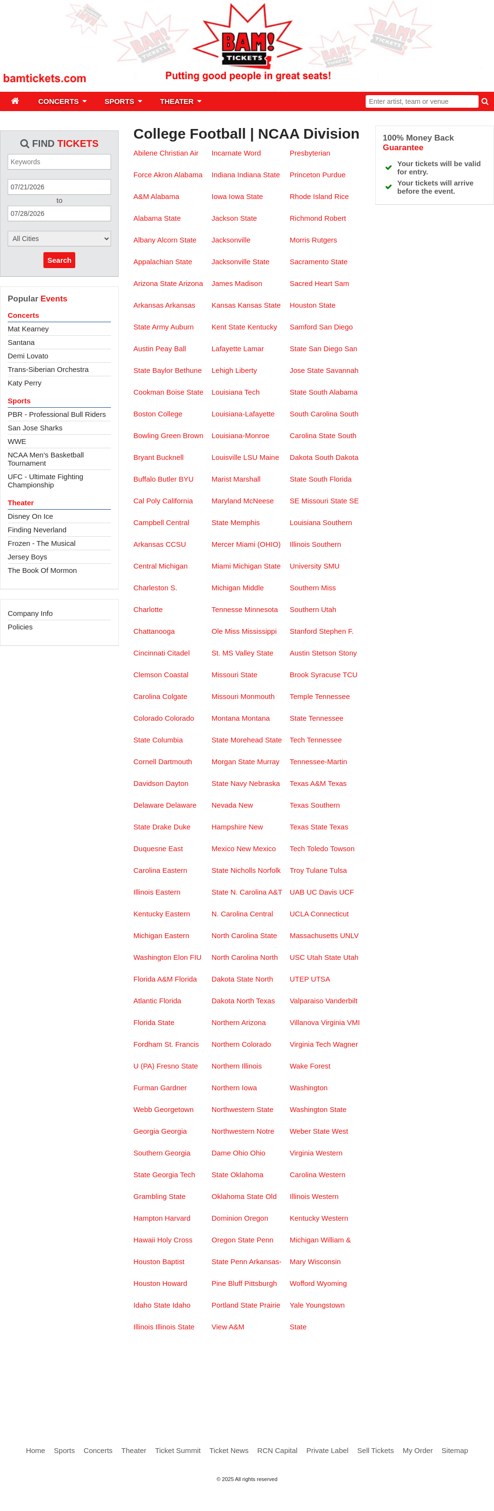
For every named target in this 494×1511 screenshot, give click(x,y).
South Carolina (313, 414)
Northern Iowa (234, 1087)
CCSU (175, 544)
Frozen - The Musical (42, 543)
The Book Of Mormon (42, 570)
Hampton (148, 1218)
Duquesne (149, 848)
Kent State (228, 327)
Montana (225, 718)
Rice (341, 196)
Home (35, 1450)
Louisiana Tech (235, 392)
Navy (239, 783)
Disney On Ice (30, 516)
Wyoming (332, 1283)
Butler (167, 479)
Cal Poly (146, 501)
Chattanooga (154, 631)
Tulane (317, 870)
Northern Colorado (241, 1044)
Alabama (165, 196)
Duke (182, 827)
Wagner (345, 1044)
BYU (185, 479)
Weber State (309, 1131)
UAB (296, 892)
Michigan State (257, 566)
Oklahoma (247, 1174)
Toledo (317, 848)
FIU (196, 957)
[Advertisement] (247, 1378)
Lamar (253, 348)
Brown (193, 435)
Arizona (190, 283)
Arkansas (148, 305)
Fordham (147, 1044)
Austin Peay (152, 348)
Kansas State (259, 305)
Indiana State (258, 175)
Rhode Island (310, 196)
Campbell (148, 522)
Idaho (181, 1305)
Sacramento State (318, 261)
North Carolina (234, 957)
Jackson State (234, 218)
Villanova (304, 1022)
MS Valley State (248, 653)
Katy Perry (24, 383)
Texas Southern (314, 805)
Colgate (175, 696)
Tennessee (324, 740)
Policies (20, 627)
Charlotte (148, 609)
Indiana (223, 175)
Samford (303, 327)
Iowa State (246, 196)
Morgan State (233, 761)
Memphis (245, 522)
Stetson (324, 653)
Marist (221, 479)
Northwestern (232, 1131)
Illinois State (174, 1327)
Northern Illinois (236, 1066)
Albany (144, 240)
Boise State (185, 392)
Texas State (308, 827)
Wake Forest (309, 1066)
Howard (175, 1283)
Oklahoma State (237, 1196)
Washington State (317, 1109)
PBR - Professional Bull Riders (57, 414)
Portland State (234, 1305)
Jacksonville (230, 240)
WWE (17, 441)
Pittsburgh (261, 1283)
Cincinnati (149, 653)
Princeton (304, 175)
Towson (342, 848)
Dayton (177, 783)
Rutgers (324, 240)
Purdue (333, 175)
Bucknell (170, 457)
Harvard (178, 1218)
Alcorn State (177, 240)
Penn (239, 1261)
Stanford (303, 631)
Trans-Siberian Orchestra (48, 369)
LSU (250, 457)
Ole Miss (225, 631)
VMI (353, 1022)
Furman (145, 1087)
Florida (170, 1001)
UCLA (298, 914)
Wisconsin (324, 1261)
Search (59, 260)
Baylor (162, 370)
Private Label (327, 1450)
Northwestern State (242, 1109)
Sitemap (454, 1450)
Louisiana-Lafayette (242, 414)
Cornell (144, 761)
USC (297, 957)
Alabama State (156, 218)
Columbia (167, 740)
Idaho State (151, 1305)
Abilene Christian (160, 153)
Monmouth (257, 696)
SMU (332, 566)
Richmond (305, 218)
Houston (146, 1283)
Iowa (219, 196)
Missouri (224, 696)
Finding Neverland (37, 530)
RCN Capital (277, 1450)
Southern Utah (312, 609)
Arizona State (155, 283)
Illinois (143, 1327)
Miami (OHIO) (258, 544)
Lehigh (222, 370)
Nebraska (264, 783)
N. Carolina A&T (256, 892)
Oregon (256, 1218)
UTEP (300, 979)
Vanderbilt (341, 1001)
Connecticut (330, 914)
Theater (21, 503)
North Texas (255, 1001)
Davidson (148, 783)
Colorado (148, 718)
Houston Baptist (158, 1261)
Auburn (181, 327)
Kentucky (262, 327)
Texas (337, 783)
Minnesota (261, 609)
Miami (221, 566)
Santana (21, 342)
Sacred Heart (310, 283)
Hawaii (144, 1240)
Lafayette (226, 348)
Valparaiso (306, 1001)
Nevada (223, 805)
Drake (162, 827)
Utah (350, 957)
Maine (269, 457)
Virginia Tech (309, 1044)
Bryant (143, 457)
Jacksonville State (240, 261)
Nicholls (243, 870)
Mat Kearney (28, 329)
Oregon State (232, 1240)
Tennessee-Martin (318, 761)
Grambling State (159, 1196)
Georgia (146, 1131)
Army (160, 327)
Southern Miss (312, 588)
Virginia (333, 1022)
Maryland (226, 501)
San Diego (326, 348)
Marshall (247, 479)
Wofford (302, 1283)
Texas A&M (307, 783)
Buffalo (144, 479)
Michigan (225, 588)
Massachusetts (313, 935)
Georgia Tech (173, 1174)
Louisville (226, 457)
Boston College (157, 414)
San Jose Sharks (35, 428)
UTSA (320, 979)
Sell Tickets (375, 1450)
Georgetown (174, 1109)
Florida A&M (153, 979)
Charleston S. (155, 588)
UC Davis (321, 892)
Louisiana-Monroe (240, 435)
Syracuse (326, 674)
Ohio (240, 1153)
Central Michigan (160, 566)
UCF (346, 892)
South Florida (330, 479)
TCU (350, 674)
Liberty (246, 370)
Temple (301, 696)
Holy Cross (174, 1240)
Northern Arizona (238, 1022)
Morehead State (256, 740)
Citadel (178, 653)
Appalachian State (162, 261)
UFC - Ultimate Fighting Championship (45, 480)
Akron (162, 175)
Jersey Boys (27, 557)
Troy (296, 870)
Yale (296, 1305)
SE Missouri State (318, 501)
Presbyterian (309, 153)
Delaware (148, 805)
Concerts (23, 315)
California (178, 501)
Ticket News (228, 1450)
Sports (19, 401)
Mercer (222, 544)
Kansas (223, 305)
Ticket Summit (177, 1450)
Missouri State (234, 674)
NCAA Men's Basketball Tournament (46, 459)
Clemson (147, 674)
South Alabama (333, 392)
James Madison (236, 283)
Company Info (30, 613)
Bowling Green (156, 435)
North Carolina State (244, 935)
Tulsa (338, 870)
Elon (180, 957)
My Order (418, 1450)
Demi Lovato (28, 356)
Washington (308, 1087)
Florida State (153, 1022)
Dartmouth (175, 761)
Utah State (324, 957)
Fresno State (177, 1066)
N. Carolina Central (242, 914)
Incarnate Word (236, 153)
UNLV (349, 935)
